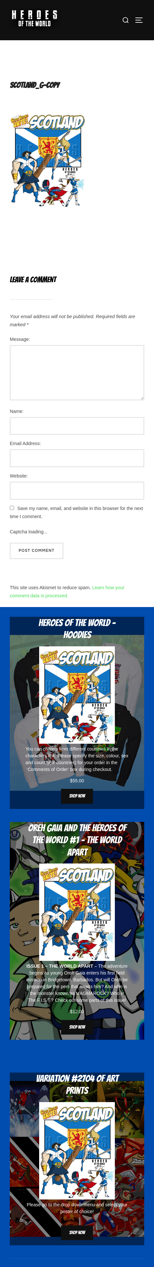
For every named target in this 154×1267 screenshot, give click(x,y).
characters (36, 769)
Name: (16, 425)
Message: (20, 352)
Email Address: (25, 457)
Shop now (77, 810)
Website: (19, 489)
